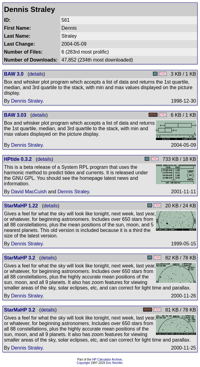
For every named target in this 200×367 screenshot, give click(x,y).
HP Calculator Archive (107, 359)
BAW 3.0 (14, 74)
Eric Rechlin (114, 363)
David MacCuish (28, 191)
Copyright (83, 363)
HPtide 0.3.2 (18, 159)
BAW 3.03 (15, 115)
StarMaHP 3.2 (19, 257)
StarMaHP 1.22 (21, 205)
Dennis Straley (27, 101)
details (36, 74)
